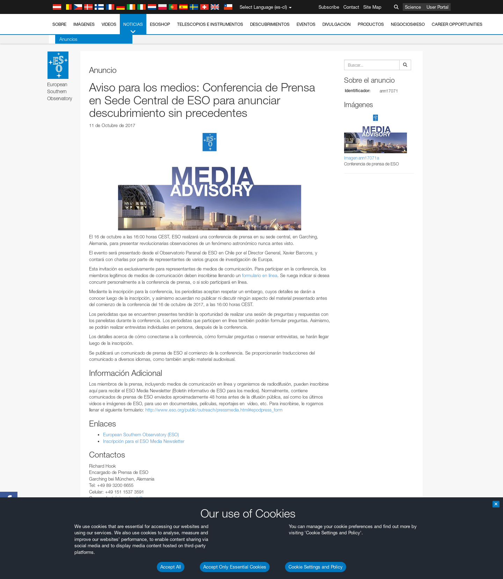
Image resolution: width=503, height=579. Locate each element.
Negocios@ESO (408, 24)
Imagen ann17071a (361, 158)
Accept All (170, 567)
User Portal (438, 7)
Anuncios (62, 39)
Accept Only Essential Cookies (234, 567)
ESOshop (160, 24)
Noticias (133, 28)
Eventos (306, 24)
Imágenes (84, 24)
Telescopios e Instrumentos (210, 24)
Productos (371, 24)
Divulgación (336, 24)
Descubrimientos (270, 24)
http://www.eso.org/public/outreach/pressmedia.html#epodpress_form (214, 410)
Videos (109, 24)
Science (413, 7)
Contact (351, 7)
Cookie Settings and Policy (316, 567)
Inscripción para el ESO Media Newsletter (143, 441)
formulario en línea (259, 275)
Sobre (59, 24)
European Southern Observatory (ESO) (141, 434)
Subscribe (329, 7)
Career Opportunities (457, 24)
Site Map (372, 7)
